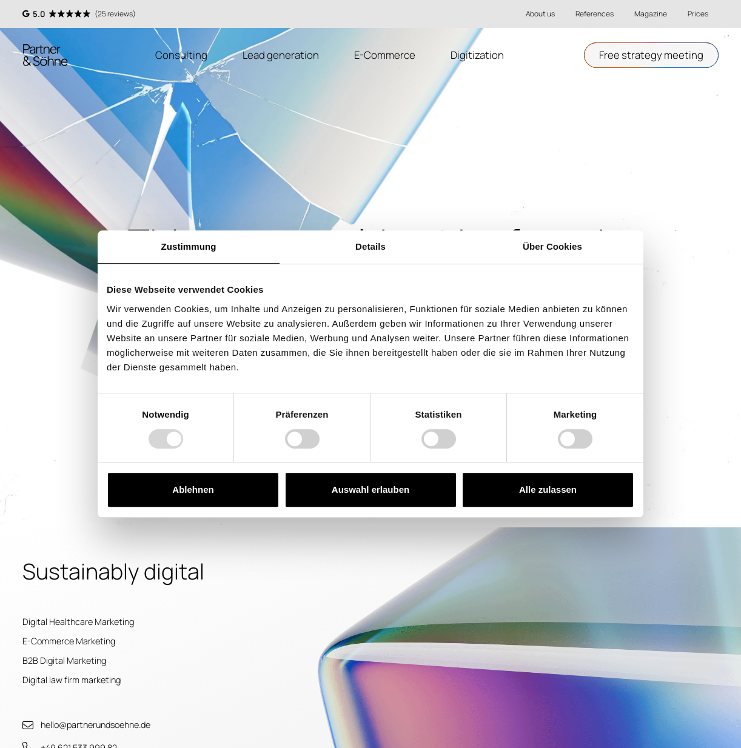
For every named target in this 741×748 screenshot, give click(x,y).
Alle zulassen (548, 489)
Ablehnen (192, 489)
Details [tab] (370, 246)
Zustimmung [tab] (188, 246)
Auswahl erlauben (370, 489)
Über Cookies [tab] (552, 246)
